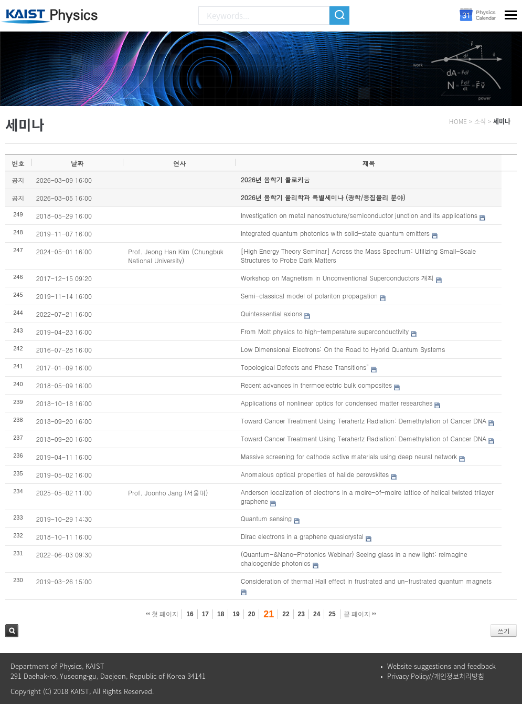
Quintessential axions (272, 313)
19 (235, 614)
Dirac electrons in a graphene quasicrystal (302, 536)
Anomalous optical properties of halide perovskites (315, 474)
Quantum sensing (266, 518)
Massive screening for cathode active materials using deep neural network (349, 456)
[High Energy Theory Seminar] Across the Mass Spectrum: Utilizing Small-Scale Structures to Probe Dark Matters (358, 255)
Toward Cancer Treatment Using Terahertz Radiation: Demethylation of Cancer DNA (364, 420)
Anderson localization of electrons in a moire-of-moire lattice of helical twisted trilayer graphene (367, 496)
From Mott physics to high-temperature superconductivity (325, 331)
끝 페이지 (360, 614)
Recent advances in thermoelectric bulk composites (316, 384)
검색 (11, 630)
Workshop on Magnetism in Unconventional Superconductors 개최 (337, 277)
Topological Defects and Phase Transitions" (305, 367)
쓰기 (503, 630)
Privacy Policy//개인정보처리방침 (435, 676)
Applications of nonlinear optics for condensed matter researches (337, 402)
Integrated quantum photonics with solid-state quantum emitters (335, 233)
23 (301, 614)
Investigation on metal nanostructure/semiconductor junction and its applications (359, 215)
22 (285, 614)
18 (220, 614)
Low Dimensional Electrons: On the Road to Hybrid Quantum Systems (343, 349)
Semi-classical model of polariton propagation (309, 295)
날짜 (77, 163)
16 (189, 614)
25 (331, 614)
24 (316, 614)
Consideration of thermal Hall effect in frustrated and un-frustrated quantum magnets (366, 580)
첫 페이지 (162, 614)
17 (205, 614)
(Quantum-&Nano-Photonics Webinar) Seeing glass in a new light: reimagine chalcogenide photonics (354, 558)
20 (251, 614)
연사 (179, 163)
